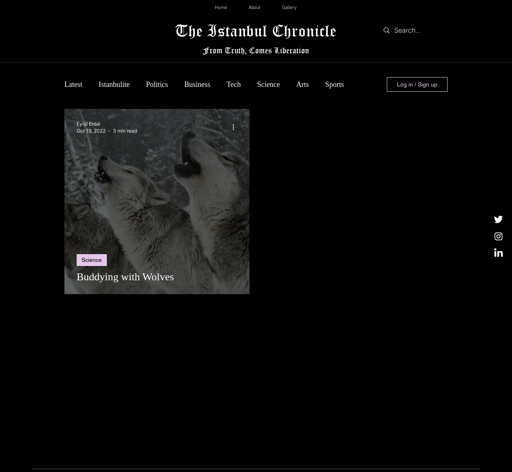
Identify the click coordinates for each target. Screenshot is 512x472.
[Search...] (413, 30)
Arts (302, 84)
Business (197, 84)
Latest (73, 84)
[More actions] (236, 127)
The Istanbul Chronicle (256, 30)
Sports (334, 84)
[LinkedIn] (498, 253)
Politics (157, 84)
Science (268, 84)
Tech (234, 84)
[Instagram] (498, 236)
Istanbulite (114, 84)
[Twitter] (498, 219)
